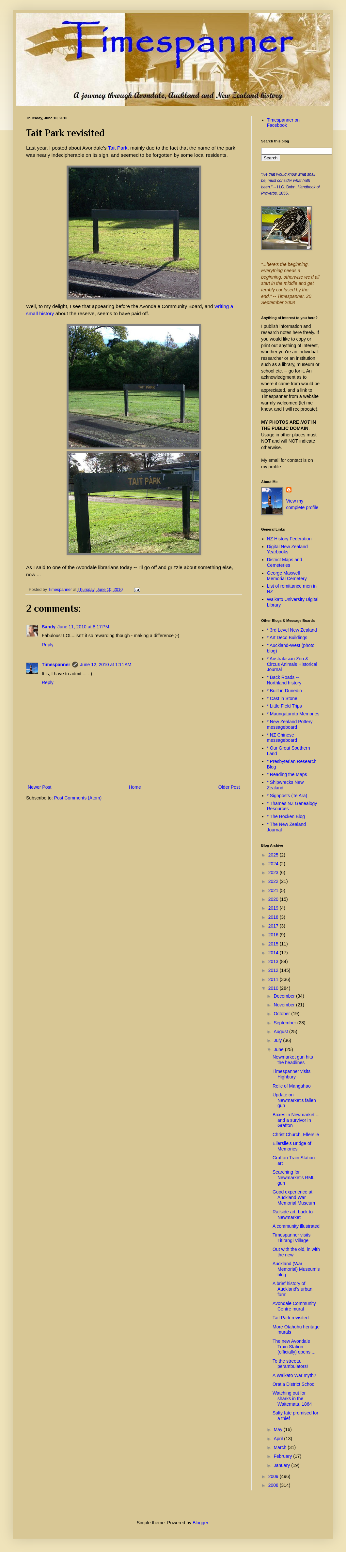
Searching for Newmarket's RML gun (293, 1177)
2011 (274, 979)
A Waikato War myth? (294, 1375)
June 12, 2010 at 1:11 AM (106, 664)
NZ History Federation (289, 538)
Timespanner (56, 664)
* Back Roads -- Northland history (284, 680)
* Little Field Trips (284, 706)
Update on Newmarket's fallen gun (294, 1100)
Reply (48, 644)
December (285, 996)
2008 (274, 1485)
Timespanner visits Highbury (291, 1074)
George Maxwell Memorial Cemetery (287, 575)
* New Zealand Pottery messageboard (290, 724)
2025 (274, 854)
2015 (274, 943)
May (278, 1429)
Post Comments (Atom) (78, 797)
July (278, 1040)
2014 (274, 952)
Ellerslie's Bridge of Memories (292, 1146)
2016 (274, 934)
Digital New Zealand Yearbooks (287, 549)
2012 (274, 970)
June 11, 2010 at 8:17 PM (83, 626)
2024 (274, 863)
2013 (274, 961)
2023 (274, 872)
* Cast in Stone (282, 698)
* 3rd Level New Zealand (292, 630)
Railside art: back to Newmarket (293, 1214)
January (282, 1465)
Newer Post (39, 787)
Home (135, 787)
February (283, 1456)
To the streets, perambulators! (290, 1363)
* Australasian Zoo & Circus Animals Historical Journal (292, 664)
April (279, 1438)
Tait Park (118, 148)
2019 (274, 908)
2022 (274, 881)
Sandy (48, 626)
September (285, 1022)
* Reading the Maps (287, 774)
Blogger (200, 1522)
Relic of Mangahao (292, 1086)
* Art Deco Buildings (287, 637)
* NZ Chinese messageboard (282, 737)
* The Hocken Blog (286, 816)
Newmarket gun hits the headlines (293, 1059)
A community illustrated (296, 1226)
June (279, 1049)
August (281, 1031)
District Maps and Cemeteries (284, 562)
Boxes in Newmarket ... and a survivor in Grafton (296, 1120)
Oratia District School (294, 1384)
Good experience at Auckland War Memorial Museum (294, 1197)
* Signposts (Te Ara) (287, 795)
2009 (274, 1476)
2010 (274, 988)
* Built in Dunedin (284, 690)
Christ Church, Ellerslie (296, 1134)
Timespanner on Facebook (283, 122)
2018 (274, 917)
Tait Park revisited (290, 1317)
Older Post (229, 787)
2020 (274, 899)
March (281, 1447)
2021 (274, 890)
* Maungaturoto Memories (293, 713)
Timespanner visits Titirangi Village (291, 1237)
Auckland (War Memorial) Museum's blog (296, 1269)
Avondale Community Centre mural (294, 1306)
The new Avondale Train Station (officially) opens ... (294, 1347)
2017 (274, 926)
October (282, 1013)
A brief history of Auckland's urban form (292, 1289)
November (285, 1004)
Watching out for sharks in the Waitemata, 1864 (292, 1398)
